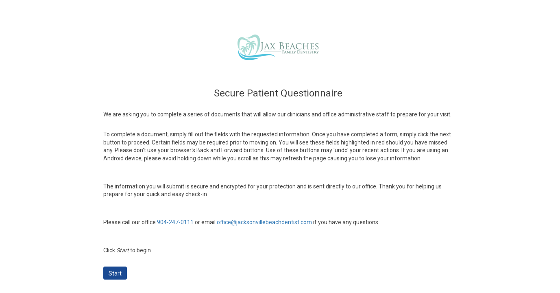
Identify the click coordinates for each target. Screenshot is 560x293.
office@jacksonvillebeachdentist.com (264, 222)
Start (115, 273)
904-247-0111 (175, 222)
